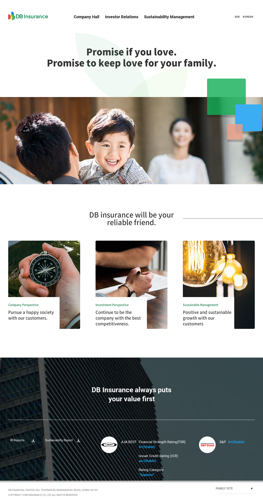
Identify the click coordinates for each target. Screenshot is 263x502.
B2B (237, 16)
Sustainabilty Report (59, 440)
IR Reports (17, 440)
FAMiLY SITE (224, 488)
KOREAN (248, 16)
